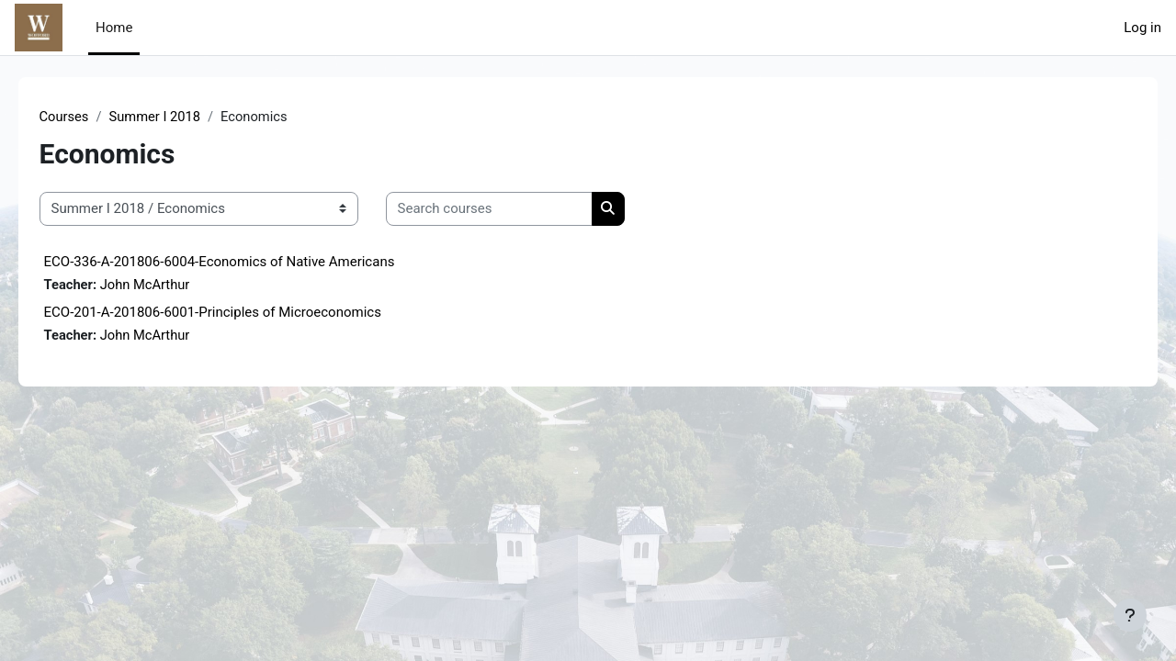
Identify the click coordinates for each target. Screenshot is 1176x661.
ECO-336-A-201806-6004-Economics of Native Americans (245, 261)
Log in (1142, 27)
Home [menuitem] (114, 27)
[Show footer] (1130, 615)
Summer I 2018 (183, 116)
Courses (90, 116)
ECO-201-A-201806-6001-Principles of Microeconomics (238, 313)
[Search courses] (515, 210)
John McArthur (174, 284)
